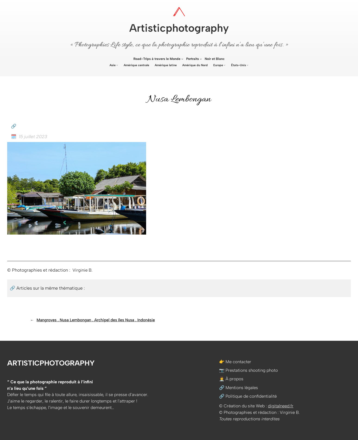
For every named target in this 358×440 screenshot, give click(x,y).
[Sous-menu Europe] (225, 65)
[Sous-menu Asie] (117, 65)
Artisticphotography (179, 28)
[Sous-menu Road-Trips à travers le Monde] (182, 59)
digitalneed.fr (280, 406)
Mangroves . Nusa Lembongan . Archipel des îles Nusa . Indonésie (96, 320)
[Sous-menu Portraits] (201, 59)
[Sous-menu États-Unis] (247, 65)
